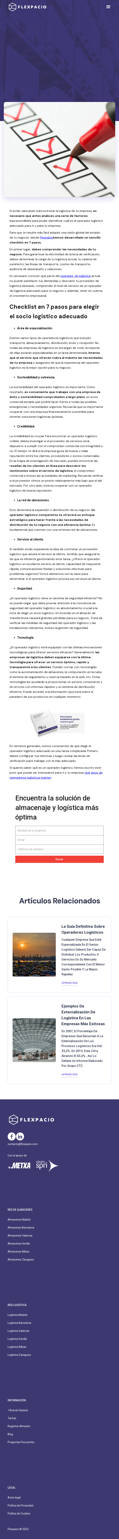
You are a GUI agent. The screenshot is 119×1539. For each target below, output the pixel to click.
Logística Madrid (17, 1314)
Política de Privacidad (20, 1505)
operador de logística (75, 276)
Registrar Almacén (19, 1426)
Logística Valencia (18, 1330)
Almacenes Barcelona (21, 1227)
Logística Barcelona (19, 1322)
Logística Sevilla (17, 1338)
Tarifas (12, 1418)
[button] (108, 7)
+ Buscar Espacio (18, 1410)
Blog (10, 1434)
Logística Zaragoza (19, 1354)
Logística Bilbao (17, 1346)
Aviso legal (14, 1497)
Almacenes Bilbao (18, 1251)
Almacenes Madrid (19, 1219)
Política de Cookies (19, 1513)
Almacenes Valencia (20, 1235)
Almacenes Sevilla (19, 1243)
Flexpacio (46, 238)
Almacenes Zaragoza (21, 1259)
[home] (26, 7)
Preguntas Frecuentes (21, 1442)
